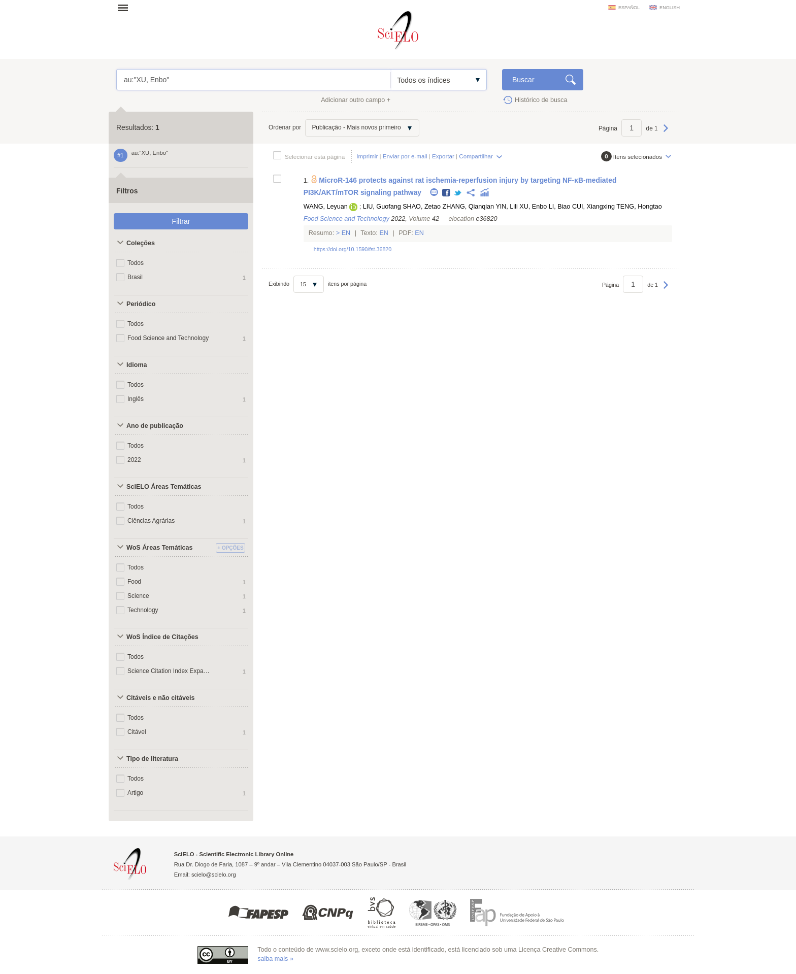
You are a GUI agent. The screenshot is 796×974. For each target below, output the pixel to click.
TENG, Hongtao (639, 206)
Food (134, 581)
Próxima (665, 133)
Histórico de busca (541, 100)
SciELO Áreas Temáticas (163, 486)
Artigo (135, 792)
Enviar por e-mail (405, 156)
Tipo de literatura (152, 758)
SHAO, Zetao (422, 206)
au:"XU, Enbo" (253, 80)
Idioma (136, 364)
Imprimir (367, 156)
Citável (136, 731)
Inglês (135, 398)
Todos (135, 262)
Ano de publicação (154, 425)
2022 (134, 459)
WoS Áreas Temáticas (159, 547)
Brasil (135, 277)
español (629, 7)
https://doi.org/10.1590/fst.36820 (353, 249)
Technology (142, 610)
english (669, 7)
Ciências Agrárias (151, 520)
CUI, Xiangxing (593, 206)
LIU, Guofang (382, 206)
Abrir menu (126, 8)
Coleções (140, 243)
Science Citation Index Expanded (168, 671)
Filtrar (181, 221)
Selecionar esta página (315, 156)
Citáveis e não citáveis (160, 697)
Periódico (140, 304)
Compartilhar (475, 156)
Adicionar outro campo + (355, 100)
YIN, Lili (506, 206)
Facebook (446, 193)
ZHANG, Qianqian (468, 206)
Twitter (458, 193)
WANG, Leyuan (326, 206)
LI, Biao (560, 206)
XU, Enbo (533, 206)
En (346, 233)
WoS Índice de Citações (162, 637)
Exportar (443, 156)
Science (138, 595)
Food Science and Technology (168, 338)
